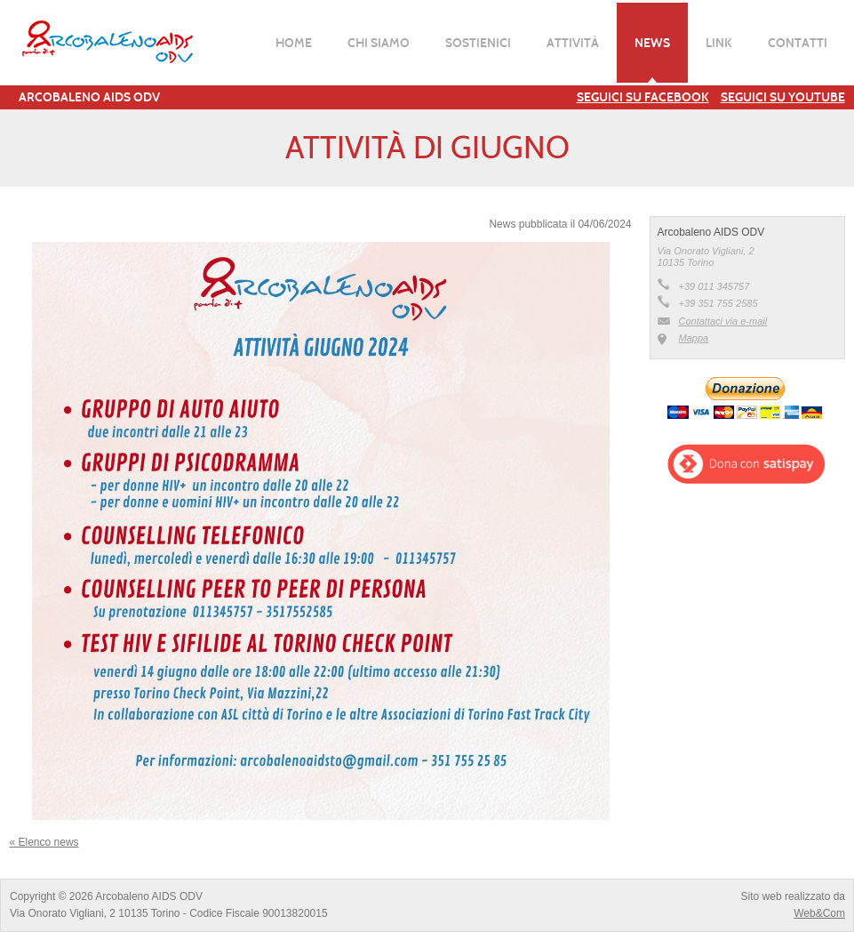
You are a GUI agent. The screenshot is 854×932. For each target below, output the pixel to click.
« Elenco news (44, 842)
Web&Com (819, 913)
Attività (573, 43)
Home (293, 43)
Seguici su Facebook (643, 97)
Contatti (797, 43)
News (652, 43)
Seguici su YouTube (783, 97)
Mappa (694, 338)
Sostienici (478, 43)
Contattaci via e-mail (723, 321)
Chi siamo (378, 43)
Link (719, 43)
